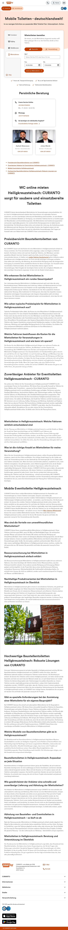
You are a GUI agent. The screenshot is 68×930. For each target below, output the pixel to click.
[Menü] (3, 3)
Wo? (26, 54)
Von (26, 62)
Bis (44, 62)
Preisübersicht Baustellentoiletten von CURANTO (23, 162)
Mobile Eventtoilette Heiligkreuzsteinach (21, 168)
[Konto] (56, 3)
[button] (64, 3)
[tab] (13, 35)
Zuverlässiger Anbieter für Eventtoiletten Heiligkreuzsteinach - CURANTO (31, 165)
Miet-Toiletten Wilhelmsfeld (52, 510)
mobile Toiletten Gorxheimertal (38, 257)
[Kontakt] (48, 3)
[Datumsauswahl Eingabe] (33, 65)
